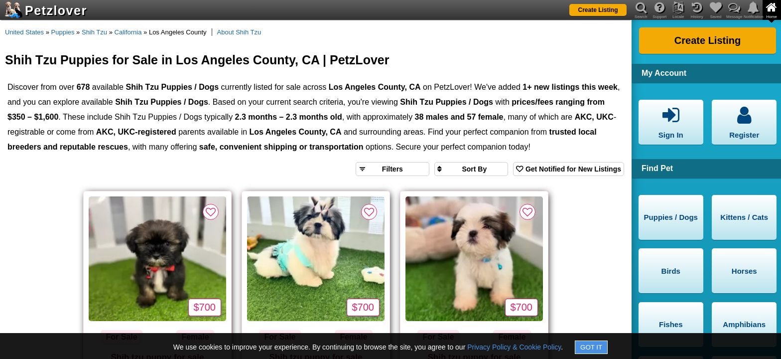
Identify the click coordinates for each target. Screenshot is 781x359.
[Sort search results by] (471, 169)
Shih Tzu (94, 32)
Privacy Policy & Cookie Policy (514, 347)
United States (24, 32)
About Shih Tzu (239, 32)
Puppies (63, 32)
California (128, 32)
